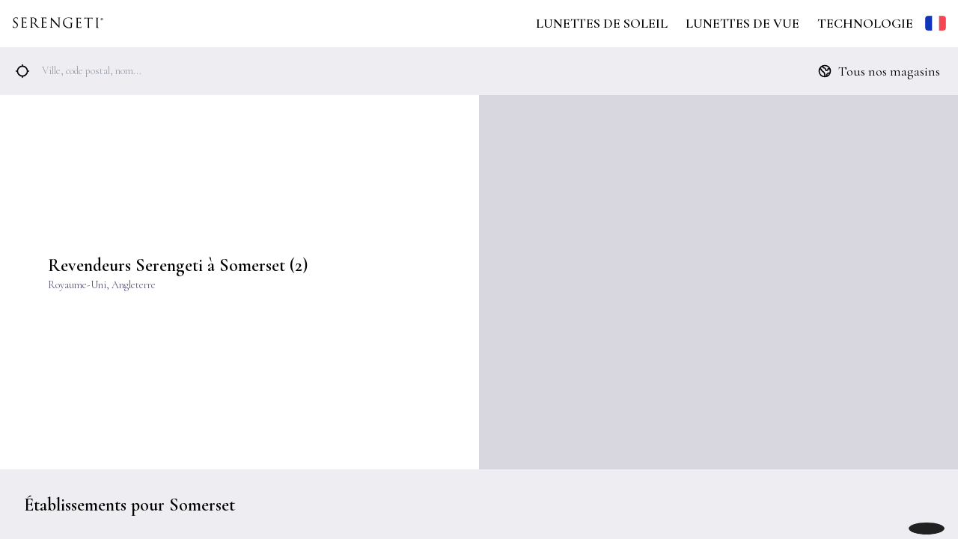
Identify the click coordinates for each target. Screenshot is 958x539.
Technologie (865, 23)
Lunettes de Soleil (602, 23)
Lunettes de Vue (742, 23)
